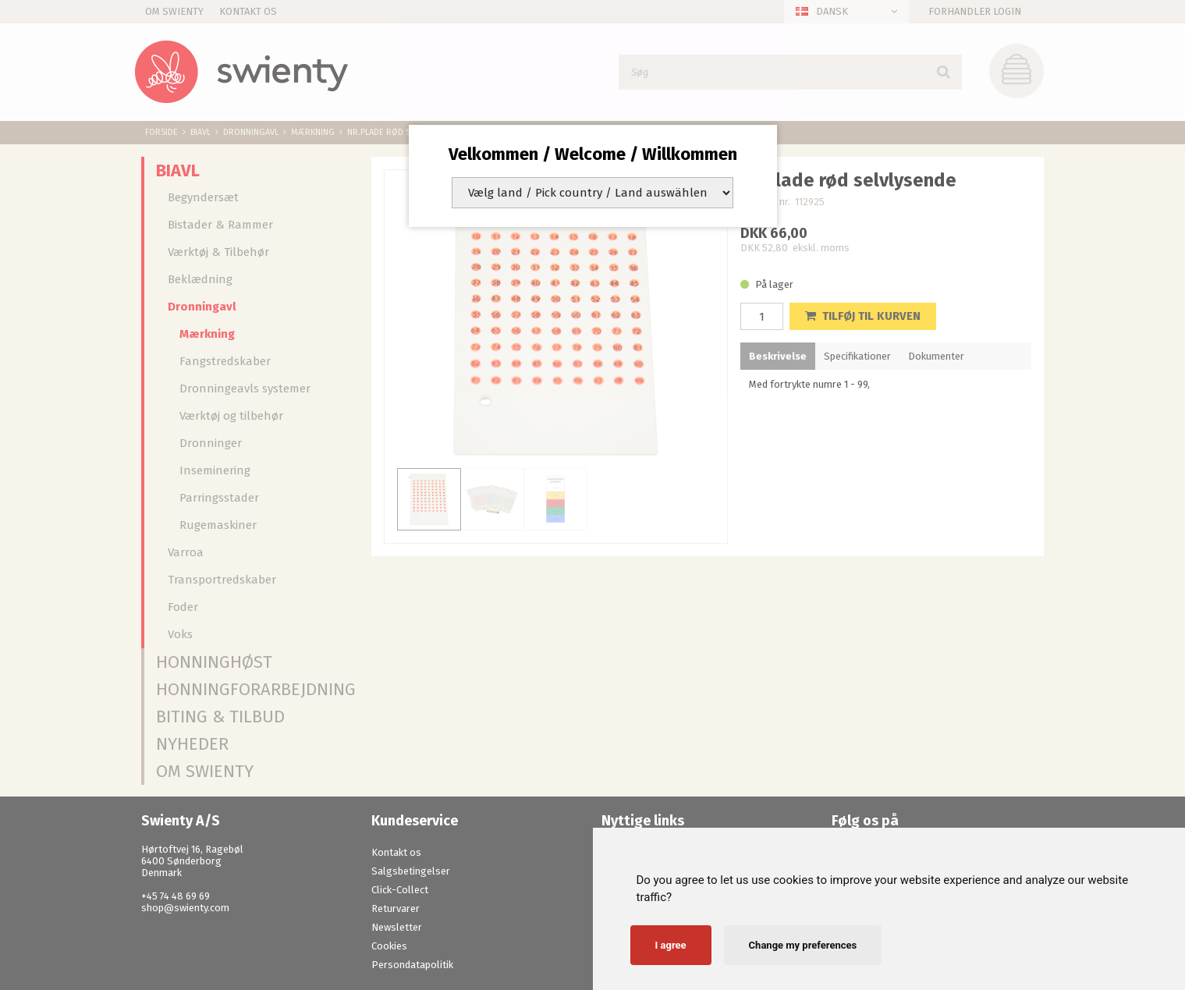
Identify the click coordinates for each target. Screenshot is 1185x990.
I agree (671, 945)
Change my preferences (803, 945)
